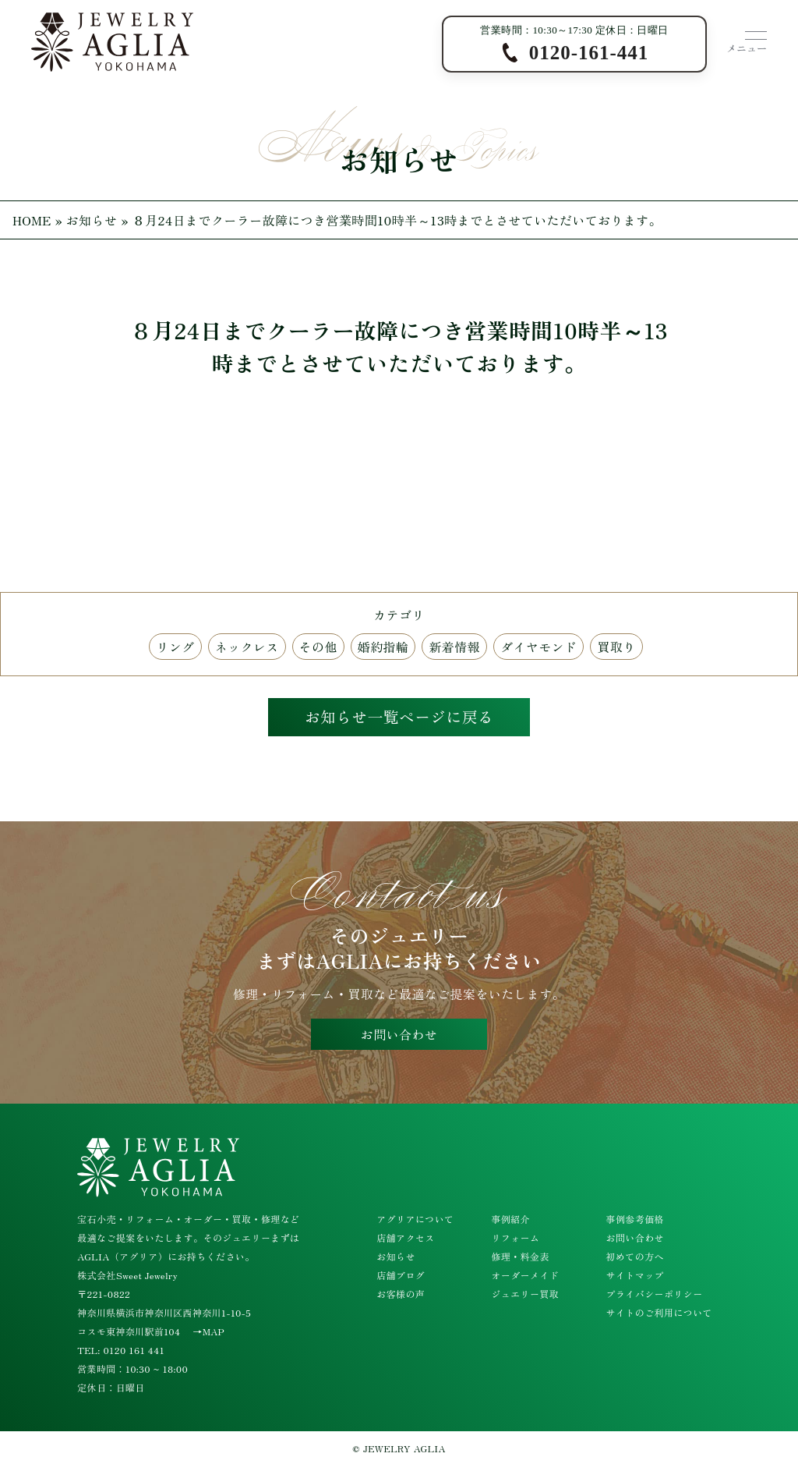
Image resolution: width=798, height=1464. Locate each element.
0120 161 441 (133, 1349)
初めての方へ (635, 1256)
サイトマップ (635, 1274)
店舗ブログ (400, 1274)
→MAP (208, 1331)
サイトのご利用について (659, 1312)
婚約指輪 (383, 646)
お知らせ (92, 220)
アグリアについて (415, 1218)
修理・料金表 (520, 1256)
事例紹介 (510, 1218)
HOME (31, 220)
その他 (318, 646)
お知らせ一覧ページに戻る (399, 717)
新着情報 (454, 646)
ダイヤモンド (538, 646)
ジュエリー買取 (525, 1293)
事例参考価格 (635, 1218)
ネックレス (247, 646)
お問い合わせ (399, 1035)
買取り (616, 646)
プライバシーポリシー (654, 1293)
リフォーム (515, 1237)
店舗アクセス (405, 1237)
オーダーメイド (525, 1274)
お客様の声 (400, 1293)
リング (175, 646)
